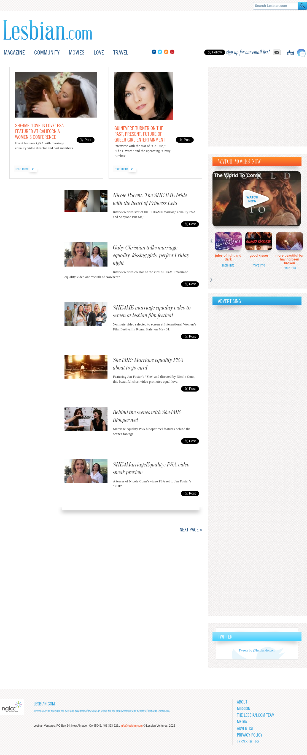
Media (242, 721)
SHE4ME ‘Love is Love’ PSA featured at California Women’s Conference (39, 131)
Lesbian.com (47, 30)
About (242, 702)
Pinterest (172, 52)
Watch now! (256, 198)
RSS (166, 52)
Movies (76, 52)
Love (99, 52)
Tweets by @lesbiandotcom (257, 650)
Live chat (296, 53)
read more (21, 169)
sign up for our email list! (248, 52)
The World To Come (237, 175)
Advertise (245, 728)
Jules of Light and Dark (228, 257)
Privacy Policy (249, 735)
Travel (120, 52)
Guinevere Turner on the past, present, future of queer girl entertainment (139, 134)
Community (47, 52)
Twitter (160, 52)
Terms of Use (248, 741)
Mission (243, 708)
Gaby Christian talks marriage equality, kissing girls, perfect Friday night (151, 256)
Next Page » (191, 530)
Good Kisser (259, 255)
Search (302, 6)
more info (228, 265)
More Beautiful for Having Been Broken (290, 259)
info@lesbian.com (132, 725)
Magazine (14, 52)
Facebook (154, 52)
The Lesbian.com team (255, 715)
